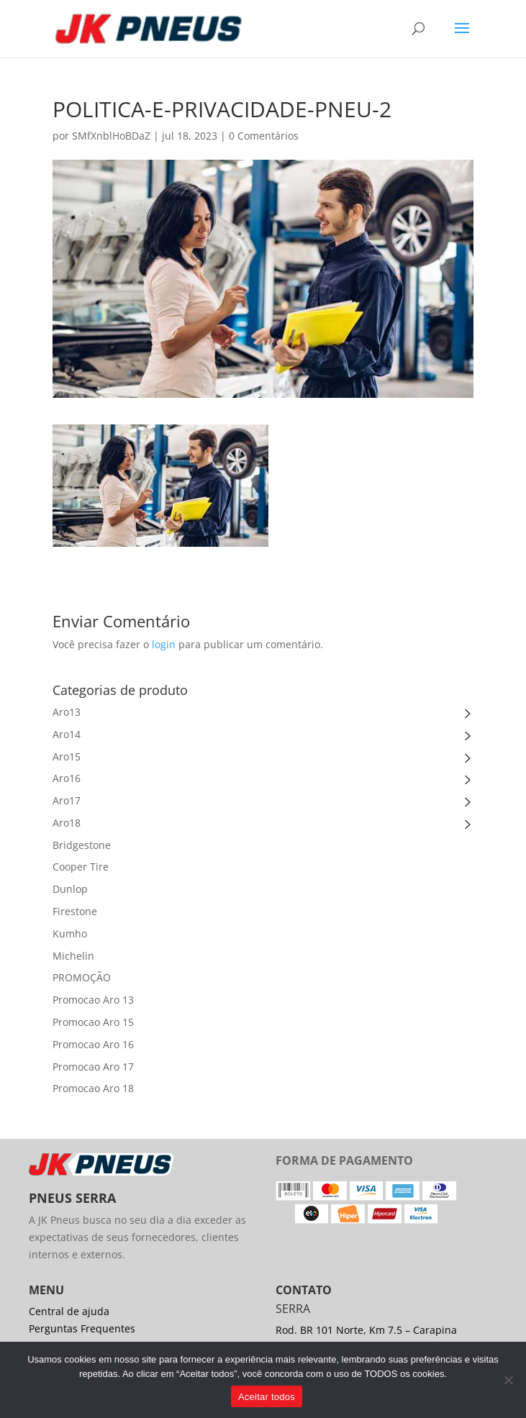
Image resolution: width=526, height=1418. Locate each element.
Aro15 (67, 756)
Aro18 (67, 823)
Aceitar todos (266, 1396)
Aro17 (67, 800)
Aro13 (67, 712)
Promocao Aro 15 (93, 1022)
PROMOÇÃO (82, 977)
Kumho (70, 933)
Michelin (73, 956)
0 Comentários (264, 135)
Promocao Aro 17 (93, 1066)
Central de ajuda (69, 1311)
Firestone (75, 911)
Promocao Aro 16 (93, 1044)
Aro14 (67, 734)
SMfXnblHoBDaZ (111, 135)
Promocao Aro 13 (93, 999)
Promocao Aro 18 (93, 1088)
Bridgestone (82, 845)
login (164, 644)
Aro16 (67, 778)
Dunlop (70, 889)
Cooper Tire (81, 866)
